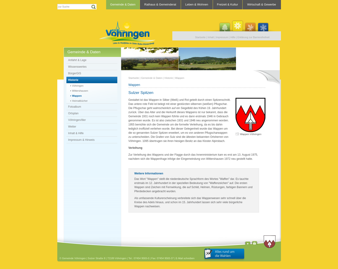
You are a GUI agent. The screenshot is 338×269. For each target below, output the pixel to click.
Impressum (222, 37)
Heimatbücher (80, 100)
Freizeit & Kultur (227, 4)
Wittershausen (80, 90)
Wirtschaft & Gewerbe (261, 4)
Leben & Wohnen (196, 4)
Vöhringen (78, 85)
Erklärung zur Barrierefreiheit (253, 37)
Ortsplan (73, 113)
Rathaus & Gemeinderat (160, 4)
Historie (73, 80)
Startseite (200, 37)
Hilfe (232, 37)
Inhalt (211, 37)
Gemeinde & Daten (123, 4)
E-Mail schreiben (185, 258)
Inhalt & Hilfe (76, 133)
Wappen (77, 95)
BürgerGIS (74, 73)
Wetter (72, 126)
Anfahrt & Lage (77, 60)
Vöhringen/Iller (77, 120)
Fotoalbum (74, 106)
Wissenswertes (77, 66)
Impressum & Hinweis (81, 139)
